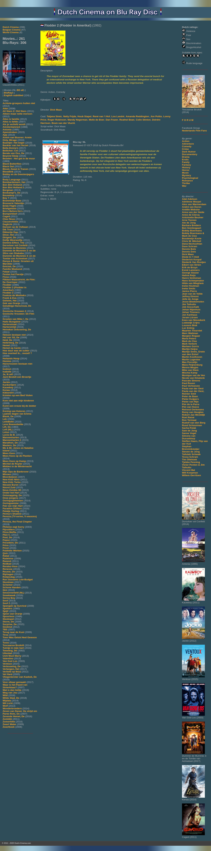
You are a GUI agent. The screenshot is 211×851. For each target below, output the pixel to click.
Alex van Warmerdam (194, 204)
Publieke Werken (12, 550)
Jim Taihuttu (189, 304)
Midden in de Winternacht (17, 466)
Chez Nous (9, 219)
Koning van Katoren (14, 411)
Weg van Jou (10, 692)
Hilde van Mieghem (193, 283)
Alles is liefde (10, 121)
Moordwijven (10, 477)
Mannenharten (11, 437)
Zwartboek (9, 727)
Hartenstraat (10, 324)
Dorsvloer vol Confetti (15, 245)
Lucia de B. (9, 434)
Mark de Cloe (189, 341)
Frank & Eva (10, 298)
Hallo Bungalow (12, 321)
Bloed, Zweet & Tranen (15, 169)
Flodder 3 (8, 292)
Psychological (190, 178)
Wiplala (7, 700)
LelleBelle (8, 421)
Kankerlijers (9, 384)
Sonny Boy (9, 598)
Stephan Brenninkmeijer (190, 447)
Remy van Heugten (192, 412)
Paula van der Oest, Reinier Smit (193, 392)
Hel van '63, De (11, 337)
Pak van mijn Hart (13, 506)
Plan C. (7, 534)
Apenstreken (10, 132)
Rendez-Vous (10, 566)
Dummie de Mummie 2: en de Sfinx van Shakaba (19, 252)
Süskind (7, 627)
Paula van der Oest (192, 388)
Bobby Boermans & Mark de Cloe (193, 234)
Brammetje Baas (12, 200)
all (22, 90)
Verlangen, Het (11, 669)
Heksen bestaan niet (14, 334)
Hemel (6, 345)
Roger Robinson (57, 119)
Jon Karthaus (189, 314)
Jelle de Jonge (190, 299)
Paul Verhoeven (191, 386)
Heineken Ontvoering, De (17, 329)
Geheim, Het (10, 300)
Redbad (7, 563)
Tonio (6, 642)
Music (185, 172)
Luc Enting (188, 328)
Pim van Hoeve (190, 407)
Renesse (7, 569)
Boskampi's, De (11, 192)
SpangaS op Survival (14, 606)
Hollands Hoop (11, 358)
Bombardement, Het (14, 182)
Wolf (5, 706)
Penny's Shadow (12, 513)
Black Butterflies (12, 163)
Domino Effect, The (13, 242)
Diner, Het (8, 234)
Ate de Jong (189, 222)
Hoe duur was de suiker (16, 350)
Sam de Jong (189, 430)
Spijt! (6, 611)
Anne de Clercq (191, 214)
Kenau (6, 390)
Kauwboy (8, 387)
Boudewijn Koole (191, 238)
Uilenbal (7, 653)
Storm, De (8, 621)
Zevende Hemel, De (14, 716)
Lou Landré (117, 116)
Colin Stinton (143, 119)
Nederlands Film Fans (194, 130)
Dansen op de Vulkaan (15, 227)
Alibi (5, 108)
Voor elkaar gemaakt (14, 682)
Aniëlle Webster (191, 209)
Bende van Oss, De (13, 153)
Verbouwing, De (12, 666)
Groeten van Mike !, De (15, 319)
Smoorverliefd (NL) (13, 592)
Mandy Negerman (77, 119)
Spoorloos (8, 616)
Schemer (8, 584)
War (184, 186)
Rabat (6, 556)
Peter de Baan (190, 396)
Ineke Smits (188, 288)
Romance (187, 180)
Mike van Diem (190, 370)
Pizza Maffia (9, 532)
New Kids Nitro (11, 479)
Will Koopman (190, 472)
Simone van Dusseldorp (188, 437)
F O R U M (187, 120)
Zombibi (7, 719)
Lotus (6, 432)
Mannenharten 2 (12, 440)
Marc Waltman (190, 333)
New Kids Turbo (12, 482)
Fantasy (186, 164)
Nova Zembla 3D (12, 490)
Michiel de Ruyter (13, 463)
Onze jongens (10, 498)
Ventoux (7, 663)
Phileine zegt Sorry (13, 527)
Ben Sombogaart (191, 228)
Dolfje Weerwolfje (13, 240)
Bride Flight (9, 206)
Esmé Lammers (191, 270)
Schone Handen (12, 587)
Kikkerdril (8, 392)
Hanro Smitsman (191, 278)
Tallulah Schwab (191, 454)
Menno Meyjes (190, 367)
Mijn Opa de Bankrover (16, 471)
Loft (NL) (8, 429)
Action (185, 141)
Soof (5, 600)
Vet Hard (7, 674)
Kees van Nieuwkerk (193, 320)
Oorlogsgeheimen (13, 500)
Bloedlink (8, 171)
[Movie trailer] (93, 65)
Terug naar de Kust (13, 632)
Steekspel (8, 619)
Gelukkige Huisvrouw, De (17, 306)
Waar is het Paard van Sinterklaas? (15, 686)
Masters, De (9, 445)
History (186, 167)
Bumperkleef (10, 213)
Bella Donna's (10, 148)
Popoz (6, 540)
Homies (7, 361)
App (5, 135)
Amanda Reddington (137, 116)
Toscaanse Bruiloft (13, 645)
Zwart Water (9, 724)
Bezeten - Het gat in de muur (19, 158)
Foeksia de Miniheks (14, 295)
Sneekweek (9, 595)
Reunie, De (9, 571)
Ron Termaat (189, 420)
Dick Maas (188, 254)
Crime (185, 149)
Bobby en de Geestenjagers (18, 174)
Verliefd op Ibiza (12, 671)
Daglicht (7, 224)
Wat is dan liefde (12, 690)
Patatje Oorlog (11, 511)
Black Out (8, 166)
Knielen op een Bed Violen (18, 395)
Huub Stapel (84, 116)
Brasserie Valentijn (13, 203)
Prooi (6, 548)
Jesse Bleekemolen (193, 301)
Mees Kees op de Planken (17, 456)
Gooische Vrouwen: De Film (18, 313)
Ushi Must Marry (12, 656)
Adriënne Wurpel (191, 201)
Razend (7, 561)
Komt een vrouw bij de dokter (19, 406)
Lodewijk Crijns (191, 322)
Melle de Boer (96, 119)
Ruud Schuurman (192, 425)
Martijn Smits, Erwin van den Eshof (193, 353)
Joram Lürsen (190, 317)
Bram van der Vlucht (63, 123)
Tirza (5, 634)
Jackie (6, 382)
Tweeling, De (10, 650)
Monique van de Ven (193, 375)
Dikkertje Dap (10, 232)
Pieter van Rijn (190, 401)
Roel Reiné (188, 417)
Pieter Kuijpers (190, 399)
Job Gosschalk (190, 307)
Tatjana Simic (54, 116)
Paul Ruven (188, 383)
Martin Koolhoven (192, 357)
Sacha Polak (189, 428)
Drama (185, 157)
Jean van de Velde (192, 293)
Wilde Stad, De (11, 698)
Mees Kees (9, 453)
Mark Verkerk (189, 343)
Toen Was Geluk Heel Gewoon (20, 637)
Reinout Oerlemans (193, 409)
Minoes (7, 474)
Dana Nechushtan (192, 243)
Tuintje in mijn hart (13, 648)
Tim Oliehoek (189, 459)
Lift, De (7, 427)
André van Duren (191, 207)
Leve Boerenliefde (13, 424)
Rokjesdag (9, 577)
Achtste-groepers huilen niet (19, 103)
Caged (6, 216)
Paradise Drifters (12, 508)
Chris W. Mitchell (191, 241)
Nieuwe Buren (11, 484)
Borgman (8, 190)
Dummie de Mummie (14, 248)
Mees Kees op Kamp (14, 461)
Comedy (186, 146)
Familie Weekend (12, 269)
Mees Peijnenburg (192, 364)
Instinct (7, 369)
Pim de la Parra (190, 404)
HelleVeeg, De (10, 342)
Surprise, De (10, 624)
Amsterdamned (11, 127)
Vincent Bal (188, 470)
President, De (10, 542)
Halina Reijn (189, 275)
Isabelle (7, 371)
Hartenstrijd (9, 327)
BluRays (8, 92)
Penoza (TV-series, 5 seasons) (20, 516)
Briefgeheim (10, 208)
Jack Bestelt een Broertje (17, 377)
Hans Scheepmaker (193, 280)
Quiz (5, 553)
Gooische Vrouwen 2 (14, 311)
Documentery (189, 154)
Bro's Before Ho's (13, 211)
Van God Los (10, 661)
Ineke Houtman (190, 286)
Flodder (7, 284)
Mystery (186, 175)
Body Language (12, 179)
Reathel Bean (127, 119)
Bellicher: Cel (10, 150)
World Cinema (11, 32)
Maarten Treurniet (192, 330)
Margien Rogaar (191, 336)
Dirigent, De (9, 237)
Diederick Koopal (192, 259)
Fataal (6, 271)
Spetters (7, 608)
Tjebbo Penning (191, 462)
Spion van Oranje (12, 613)
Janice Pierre (189, 291)
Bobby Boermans (192, 230)
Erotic (185, 159)
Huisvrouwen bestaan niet (17, 363)
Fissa (6, 277)
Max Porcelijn (189, 362)
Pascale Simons (191, 380)
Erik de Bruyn (189, 267)
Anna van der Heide (193, 212)
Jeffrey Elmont (190, 296)
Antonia (7, 129)
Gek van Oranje (11, 303)
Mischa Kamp (189, 372)
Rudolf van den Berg (193, 422)
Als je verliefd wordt (14, 124)
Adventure (188, 143)
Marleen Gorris (190, 346)
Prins (6, 545)
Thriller (186, 183)
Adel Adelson (189, 199)
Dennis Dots (189, 251)
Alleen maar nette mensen (17, 113)
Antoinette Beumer (192, 217)
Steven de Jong (191, 451)
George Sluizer (190, 272)
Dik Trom (8, 229)
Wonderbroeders (12, 708)
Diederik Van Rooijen (194, 262)
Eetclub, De (9, 266)
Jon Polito (156, 116)
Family (186, 162)
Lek (5, 419)
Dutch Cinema (11, 27)
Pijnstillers (9, 529)
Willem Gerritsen (191, 475)
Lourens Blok (189, 325)
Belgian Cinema (12, 29)
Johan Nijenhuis (191, 309)
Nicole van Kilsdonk (193, 378)
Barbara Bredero (191, 225)
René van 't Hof (101, 116)
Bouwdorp (8, 195)
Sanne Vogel (189, 433)
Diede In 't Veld (190, 257)
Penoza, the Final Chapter (17, 521)
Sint (5, 590)
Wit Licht (8, 703)
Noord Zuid (9, 487)
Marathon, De (10, 442)
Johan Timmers (191, 312)
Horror (185, 170)
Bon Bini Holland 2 (13, 187)
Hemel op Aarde (12, 348)
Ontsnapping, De (12, 495)
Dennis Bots (189, 249)
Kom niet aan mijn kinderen (18, 400)
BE (18, 90)
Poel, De (7, 537)
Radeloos (8, 558)
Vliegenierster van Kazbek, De (20, 677)
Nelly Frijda (69, 116)
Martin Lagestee (191, 359)
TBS (5, 629)
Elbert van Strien (191, 264)
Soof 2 (6, 603)
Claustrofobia (10, 221)
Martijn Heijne (190, 349)
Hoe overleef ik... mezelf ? (17, 353)
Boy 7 (6, 198)
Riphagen (8, 574)
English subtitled (13, 95)
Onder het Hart (11, 492)
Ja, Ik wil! (8, 374)
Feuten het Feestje (13, 274)
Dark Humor (189, 151)
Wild (5, 695)
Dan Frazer (112, 119)
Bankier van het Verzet (15, 145)
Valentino (8, 658)
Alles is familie (11, 119)
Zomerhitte (9, 721)
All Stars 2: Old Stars (14, 111)
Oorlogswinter (11, 503)
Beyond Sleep (10, 156)
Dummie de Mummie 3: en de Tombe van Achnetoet (19, 257)
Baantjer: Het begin (14, 142)
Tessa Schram (190, 457)
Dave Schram (189, 246)
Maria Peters (189, 338)
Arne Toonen (189, 220)
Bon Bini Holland (12, 184)
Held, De (7, 340)
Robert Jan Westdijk (193, 414)
